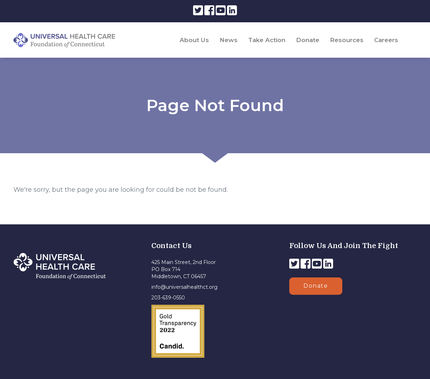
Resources (347, 40)
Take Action (266, 40)
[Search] (413, 39)
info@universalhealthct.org (184, 287)
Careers (386, 40)
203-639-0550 (168, 297)
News (229, 40)
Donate (307, 40)
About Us (194, 40)
